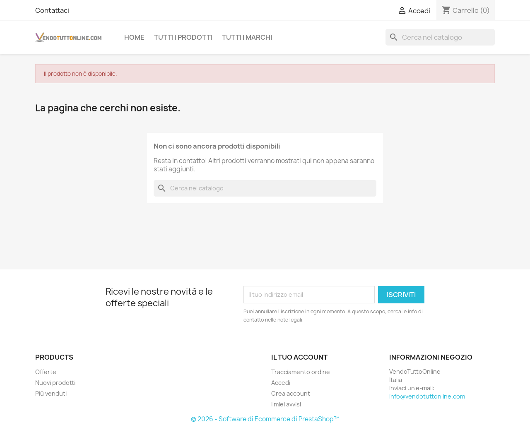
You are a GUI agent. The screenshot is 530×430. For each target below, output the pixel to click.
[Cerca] (440, 37)
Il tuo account (299, 357)
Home (134, 37)
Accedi (280, 383)
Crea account (290, 393)
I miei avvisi (286, 404)
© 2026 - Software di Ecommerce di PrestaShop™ (265, 419)
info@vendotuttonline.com (427, 396)
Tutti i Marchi (247, 37)
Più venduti (51, 393)
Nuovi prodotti (55, 383)
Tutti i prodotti (183, 37)
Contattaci (52, 10)
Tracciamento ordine (300, 372)
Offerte (45, 372)
